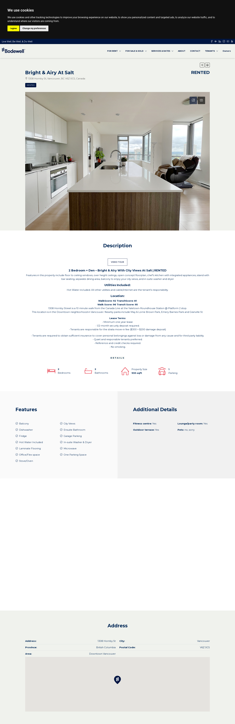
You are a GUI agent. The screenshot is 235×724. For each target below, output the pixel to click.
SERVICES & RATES (160, 51)
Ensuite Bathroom (74, 429)
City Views (69, 423)
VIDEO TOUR (117, 262)
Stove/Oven (26, 460)
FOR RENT (112, 51)
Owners (227, 51)
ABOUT (181, 51)
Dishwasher (26, 429)
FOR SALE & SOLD (134, 51)
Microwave (70, 448)
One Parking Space (75, 454)
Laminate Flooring (30, 448)
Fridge (23, 436)
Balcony (24, 423)
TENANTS (210, 51)
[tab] (193, 100)
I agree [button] (13, 28)
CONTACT (195, 51)
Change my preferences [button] (34, 28)
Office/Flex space (29, 454)
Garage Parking (73, 436)
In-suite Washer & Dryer (78, 442)
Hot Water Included (31, 442)
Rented (31, 85)
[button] (202, 65)
